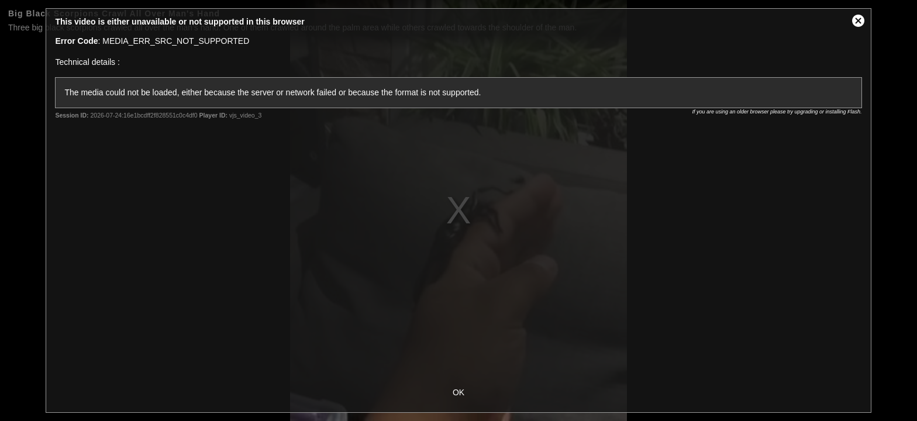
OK (458, 392)
